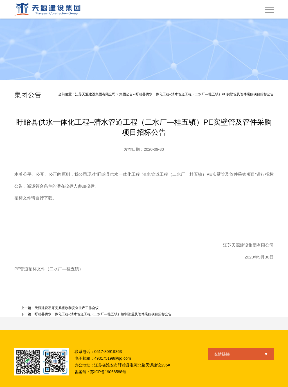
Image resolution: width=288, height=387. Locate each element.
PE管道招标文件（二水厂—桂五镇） (48, 268)
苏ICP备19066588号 (108, 372)
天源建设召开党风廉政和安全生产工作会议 (67, 308)
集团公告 (126, 94)
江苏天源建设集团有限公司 (95, 94)
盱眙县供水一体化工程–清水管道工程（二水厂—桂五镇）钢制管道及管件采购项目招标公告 (103, 314)
